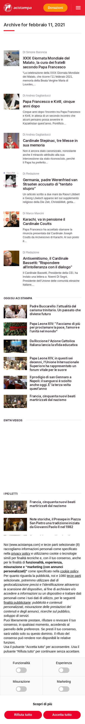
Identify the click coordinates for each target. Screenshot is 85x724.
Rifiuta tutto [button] (23, 715)
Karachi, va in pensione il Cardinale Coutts (44, 221)
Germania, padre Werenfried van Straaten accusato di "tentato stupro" (50, 184)
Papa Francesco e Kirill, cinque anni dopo (49, 103)
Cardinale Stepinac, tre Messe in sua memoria (50, 142)
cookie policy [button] (69, 571)
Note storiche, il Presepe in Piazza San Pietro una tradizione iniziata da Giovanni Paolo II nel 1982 (55, 523)
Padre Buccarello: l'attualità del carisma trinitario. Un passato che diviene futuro (55, 310)
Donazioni (55, 8)
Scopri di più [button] (42, 704)
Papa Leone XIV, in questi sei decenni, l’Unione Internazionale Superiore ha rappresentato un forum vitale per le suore (54, 363)
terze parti (74, 576)
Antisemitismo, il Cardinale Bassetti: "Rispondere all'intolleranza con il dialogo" (47, 262)
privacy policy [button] (20, 553)
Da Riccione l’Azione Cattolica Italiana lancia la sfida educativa (54, 343)
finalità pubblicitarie (17, 602)
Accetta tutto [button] (62, 715)
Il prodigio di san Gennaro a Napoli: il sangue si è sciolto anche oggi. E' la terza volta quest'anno (51, 382)
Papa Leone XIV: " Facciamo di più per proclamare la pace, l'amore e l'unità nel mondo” (55, 327)
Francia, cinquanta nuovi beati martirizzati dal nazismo (52, 398)
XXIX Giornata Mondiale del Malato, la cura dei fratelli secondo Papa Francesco (46, 62)
